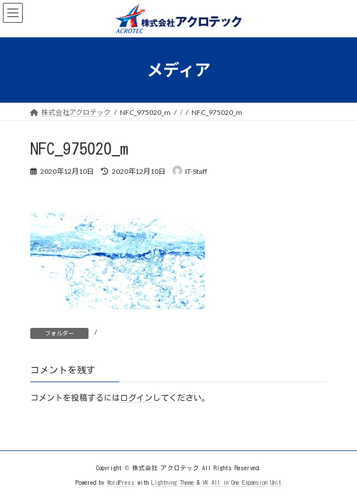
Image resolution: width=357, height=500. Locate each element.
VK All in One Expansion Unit (242, 482)
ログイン (136, 398)
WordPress (121, 482)
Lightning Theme (172, 482)
